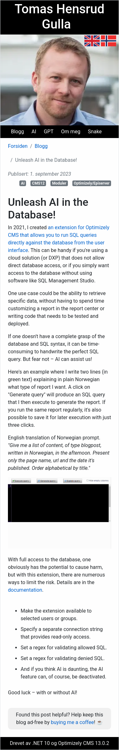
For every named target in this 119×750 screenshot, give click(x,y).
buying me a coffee (72, 722)
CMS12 (38, 183)
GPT (49, 132)
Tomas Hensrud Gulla (59, 17)
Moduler (59, 183)
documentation (25, 590)
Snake (95, 132)
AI (33, 132)
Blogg (17, 132)
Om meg (71, 132)
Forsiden (18, 146)
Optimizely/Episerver (92, 183)
